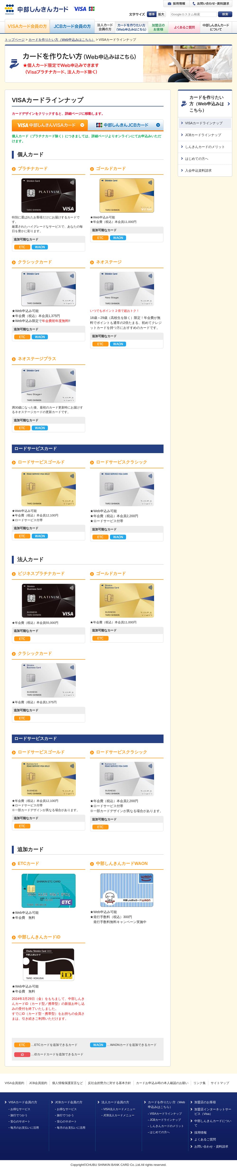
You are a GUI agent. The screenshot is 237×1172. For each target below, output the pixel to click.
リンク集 (199, 1083)
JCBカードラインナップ (203, 135)
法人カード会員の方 (115, 1102)
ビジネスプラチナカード (41, 573)
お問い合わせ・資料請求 (211, 1146)
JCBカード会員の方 (68, 1102)
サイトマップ (220, 1083)
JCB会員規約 (38, 1083)
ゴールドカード (111, 168)
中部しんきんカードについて (212, 1123)
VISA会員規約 (14, 1083)
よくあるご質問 (205, 1139)
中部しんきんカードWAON (122, 863)
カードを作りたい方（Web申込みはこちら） (61, 39)
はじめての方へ (196, 159)
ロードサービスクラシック (121, 462)
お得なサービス (20, 1109)
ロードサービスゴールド (41, 462)
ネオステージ (109, 262)
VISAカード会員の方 (23, 1102)
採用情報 (200, 1132)
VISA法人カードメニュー (119, 1109)
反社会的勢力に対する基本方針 (109, 1083)
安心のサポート (20, 1121)
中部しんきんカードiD (39, 937)
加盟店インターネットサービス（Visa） (212, 1112)
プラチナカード (33, 168)
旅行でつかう (18, 1115)
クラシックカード (35, 262)
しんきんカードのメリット (205, 147)
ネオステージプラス (37, 358)
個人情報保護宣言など (67, 1083)
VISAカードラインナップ (204, 123)
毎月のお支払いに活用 (24, 1127)
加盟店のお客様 (205, 1102)
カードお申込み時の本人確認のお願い (162, 1083)
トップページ (15, 39)
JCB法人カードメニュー (118, 1115)
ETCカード (28, 863)
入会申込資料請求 (198, 170)
